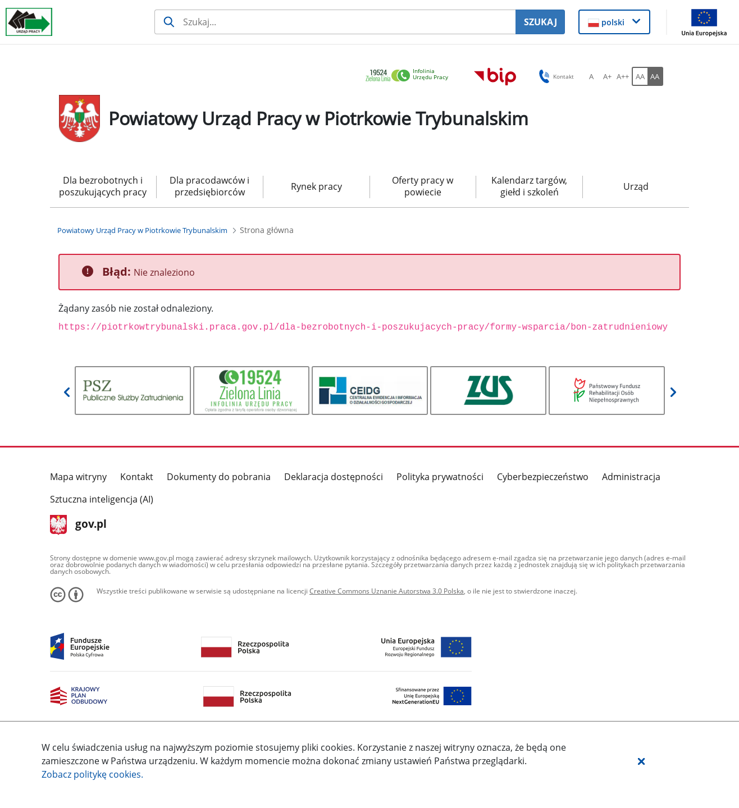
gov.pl (78, 525)
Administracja (631, 477)
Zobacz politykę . (92, 774)
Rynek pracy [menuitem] (316, 186)
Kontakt (136, 477)
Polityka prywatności (439, 477)
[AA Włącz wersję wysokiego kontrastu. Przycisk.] (655, 76)
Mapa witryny (78, 477)
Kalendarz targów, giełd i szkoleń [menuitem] (529, 186)
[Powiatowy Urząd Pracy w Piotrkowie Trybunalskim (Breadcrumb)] (142, 230)
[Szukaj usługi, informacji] (335, 22)
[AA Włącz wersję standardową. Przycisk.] (639, 76)
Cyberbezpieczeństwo (543, 477)
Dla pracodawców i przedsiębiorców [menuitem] (209, 186)
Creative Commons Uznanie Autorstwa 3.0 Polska (386, 591)
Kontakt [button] (554, 76)
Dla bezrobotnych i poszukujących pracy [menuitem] (103, 186)
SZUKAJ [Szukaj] (540, 22)
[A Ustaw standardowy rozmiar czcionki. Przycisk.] (591, 76)
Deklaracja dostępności (333, 477)
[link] (410, 76)
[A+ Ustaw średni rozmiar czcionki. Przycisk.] (607, 76)
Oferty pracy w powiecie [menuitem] (422, 186)
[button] (641, 761)
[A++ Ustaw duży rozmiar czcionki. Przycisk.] (622, 76)
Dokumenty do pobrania (219, 477)
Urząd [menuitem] (636, 186)
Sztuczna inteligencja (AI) (101, 499)
